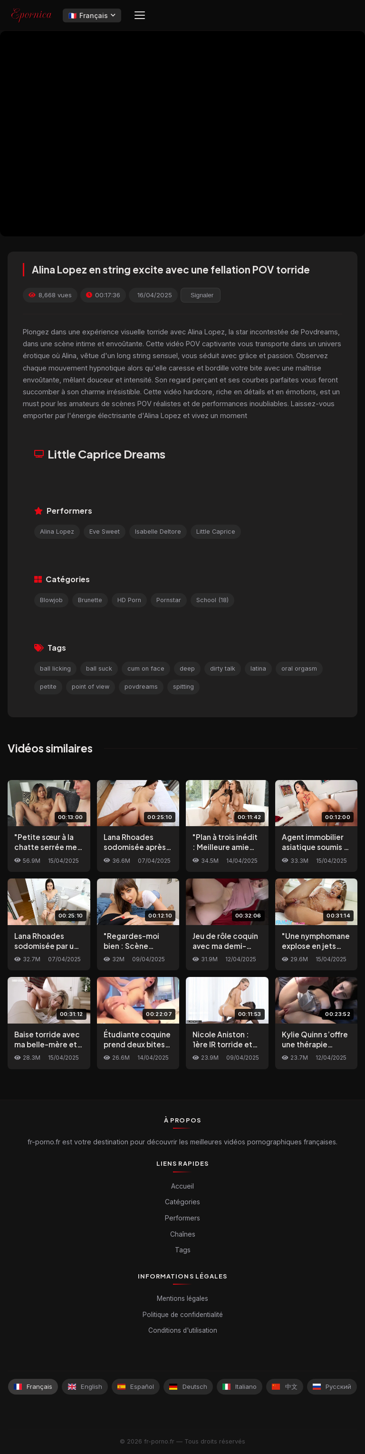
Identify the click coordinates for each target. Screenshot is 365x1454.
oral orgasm (299, 668)
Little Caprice (215, 531)
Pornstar (168, 600)
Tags (183, 1250)
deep (187, 668)
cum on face (145, 668)
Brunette (90, 600)
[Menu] (140, 15)
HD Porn (129, 600)
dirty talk (222, 668)
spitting (183, 686)
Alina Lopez (57, 531)
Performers (182, 1218)
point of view (90, 686)
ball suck (99, 668)
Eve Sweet (104, 531)
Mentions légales (182, 1298)
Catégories (182, 1202)
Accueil (182, 1186)
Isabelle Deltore (158, 531)
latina (258, 668)
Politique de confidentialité (183, 1314)
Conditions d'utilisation (182, 1330)
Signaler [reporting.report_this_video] (202, 295)
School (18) (212, 600)
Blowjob (51, 600)
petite (48, 686)
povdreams (141, 686)
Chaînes (182, 1234)
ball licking (55, 668)
